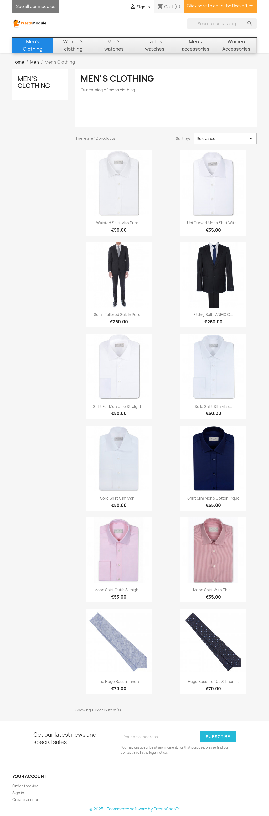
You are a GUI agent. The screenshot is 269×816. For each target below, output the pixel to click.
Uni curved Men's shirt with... (213, 222)
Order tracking (25, 785)
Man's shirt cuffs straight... (118, 589)
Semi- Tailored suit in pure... (119, 314)
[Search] (222, 23)
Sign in (18, 792)
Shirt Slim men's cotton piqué (213, 498)
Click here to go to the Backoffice (220, 6)
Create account (26, 799)
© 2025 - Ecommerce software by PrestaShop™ (134, 809)
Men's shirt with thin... (213, 589)
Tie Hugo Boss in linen (119, 681)
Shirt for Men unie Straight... (118, 406)
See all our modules (35, 6)
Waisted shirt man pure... (119, 222)
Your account (29, 776)
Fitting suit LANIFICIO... (213, 314)
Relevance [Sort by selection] (225, 139)
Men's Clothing (34, 82)
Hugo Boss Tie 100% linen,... (213, 681)
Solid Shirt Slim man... (213, 406)
